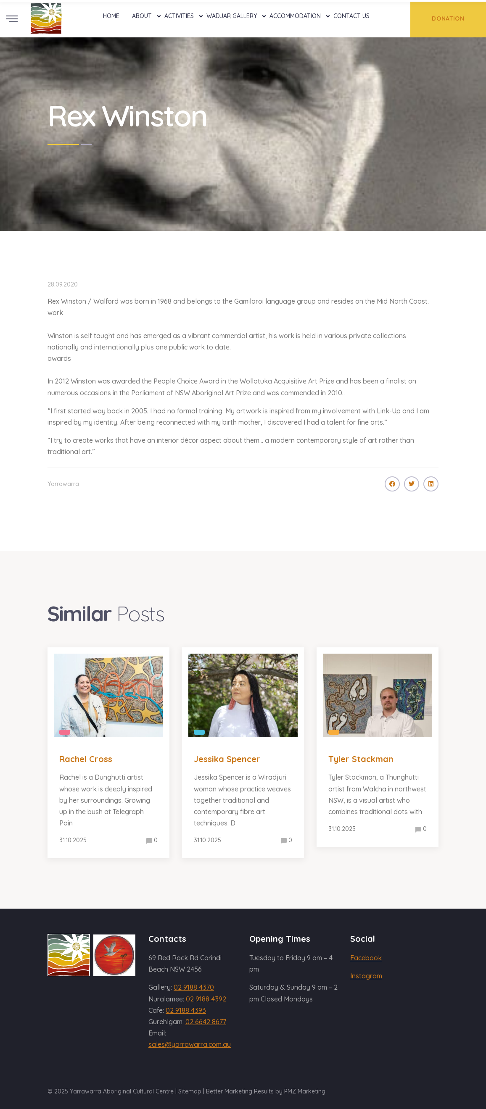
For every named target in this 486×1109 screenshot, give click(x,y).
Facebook (366, 958)
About (142, 16)
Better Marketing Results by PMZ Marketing (265, 1091)
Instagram (366, 976)
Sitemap (189, 1091)
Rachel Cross (85, 759)
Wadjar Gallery (231, 16)
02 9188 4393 (186, 1010)
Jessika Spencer (227, 759)
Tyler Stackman (361, 759)
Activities (179, 16)
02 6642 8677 (205, 1021)
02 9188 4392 (206, 999)
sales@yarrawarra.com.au (189, 1044)
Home (111, 16)
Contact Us (351, 16)
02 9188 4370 (194, 987)
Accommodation (295, 16)
